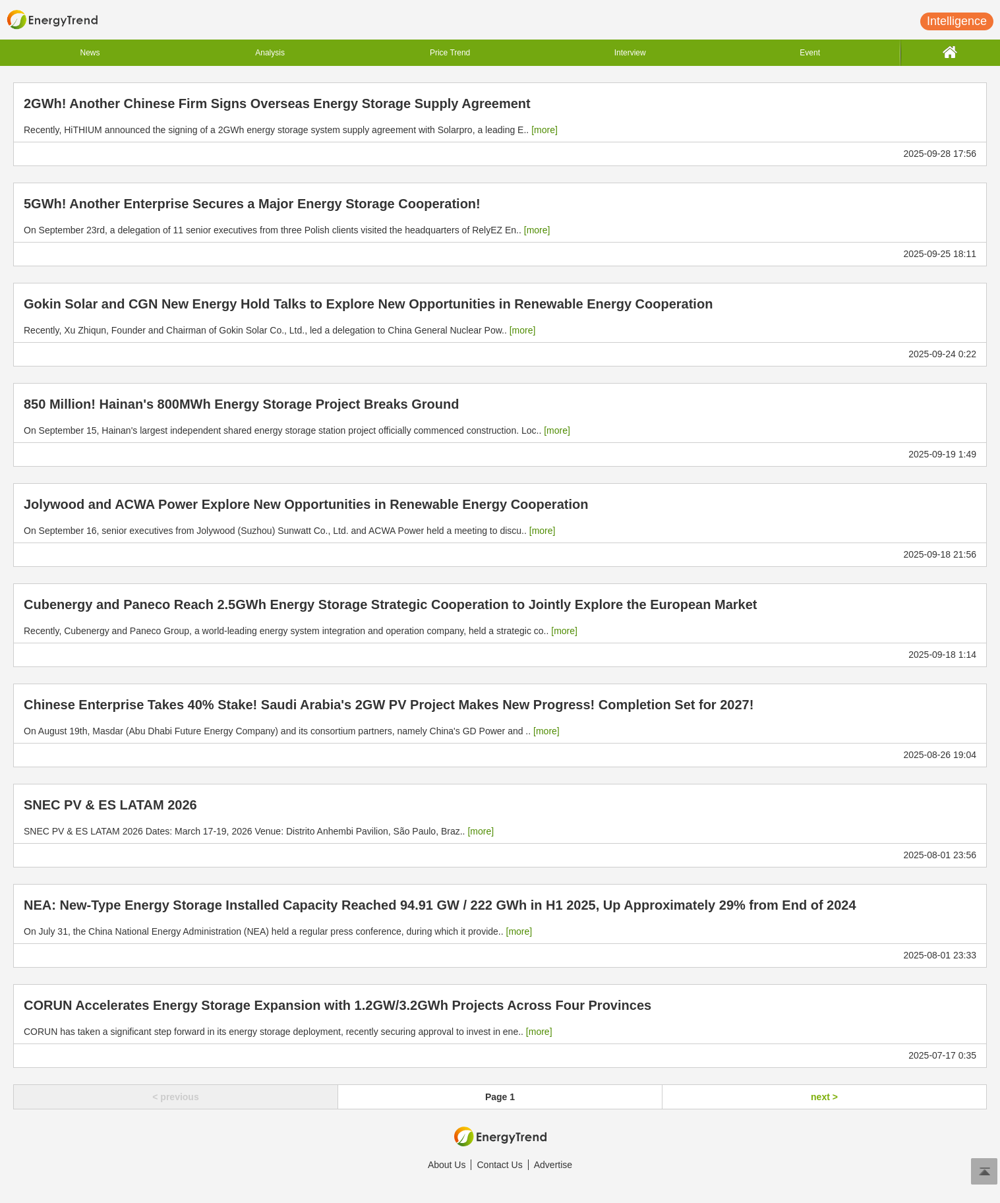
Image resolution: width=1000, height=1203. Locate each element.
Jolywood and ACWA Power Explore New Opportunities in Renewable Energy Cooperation (306, 504)
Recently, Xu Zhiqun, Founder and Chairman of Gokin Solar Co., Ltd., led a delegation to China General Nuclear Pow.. (279, 330)
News (90, 52)
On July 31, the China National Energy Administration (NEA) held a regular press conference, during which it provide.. (278, 931)
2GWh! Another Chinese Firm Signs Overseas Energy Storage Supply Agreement (277, 103)
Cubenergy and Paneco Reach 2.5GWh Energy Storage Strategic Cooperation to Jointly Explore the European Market (390, 604)
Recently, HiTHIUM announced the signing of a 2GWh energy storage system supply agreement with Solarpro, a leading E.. (291, 130)
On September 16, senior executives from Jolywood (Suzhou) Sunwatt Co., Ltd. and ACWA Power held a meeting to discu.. (289, 530)
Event (810, 52)
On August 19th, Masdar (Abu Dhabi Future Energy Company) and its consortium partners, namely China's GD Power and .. (292, 731)
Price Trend (450, 52)
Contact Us (499, 1164)
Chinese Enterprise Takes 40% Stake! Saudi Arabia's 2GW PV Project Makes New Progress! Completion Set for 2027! (388, 704)
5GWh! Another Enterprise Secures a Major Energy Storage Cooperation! (252, 203)
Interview (630, 52)
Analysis (270, 52)
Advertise (553, 1164)
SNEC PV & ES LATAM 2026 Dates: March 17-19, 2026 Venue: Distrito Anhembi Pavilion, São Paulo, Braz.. (259, 831)
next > (824, 1097)
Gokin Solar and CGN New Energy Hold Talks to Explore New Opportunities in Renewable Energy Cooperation (368, 304)
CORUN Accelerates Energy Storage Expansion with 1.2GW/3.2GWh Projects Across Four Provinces (337, 1005)
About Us (447, 1164)
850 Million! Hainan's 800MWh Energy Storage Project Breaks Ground (241, 404)
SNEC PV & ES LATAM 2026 (110, 805)
